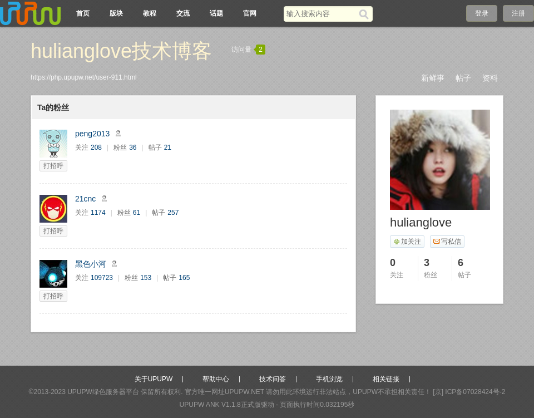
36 (132, 147)
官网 (249, 13)
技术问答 (272, 379)
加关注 (407, 241)
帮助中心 (215, 379)
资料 (490, 77)
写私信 (447, 241)
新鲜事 (432, 77)
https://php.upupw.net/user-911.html (84, 77)
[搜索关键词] (321, 13)
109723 (102, 278)
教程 (149, 13)
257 (173, 213)
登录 (481, 13)
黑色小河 (90, 263)
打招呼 (53, 166)
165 (184, 278)
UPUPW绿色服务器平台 (103, 392)
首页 (83, 13)
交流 (183, 13)
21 (167, 147)
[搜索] (366, 14)
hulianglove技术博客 (121, 51)
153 (145, 278)
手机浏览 (329, 379)
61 (136, 213)
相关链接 (386, 379)
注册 (518, 13)
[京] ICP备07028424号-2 (469, 392)
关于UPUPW (154, 379)
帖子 (463, 77)
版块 (116, 13)
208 (96, 147)
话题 (216, 13)
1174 (98, 213)
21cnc (85, 198)
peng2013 (92, 133)
